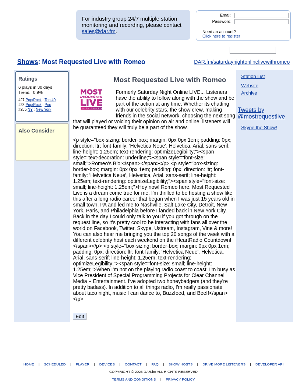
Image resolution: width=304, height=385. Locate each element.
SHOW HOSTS (181, 364)
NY (30, 109)
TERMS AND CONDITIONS (134, 379)
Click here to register (221, 36)
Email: (225, 15)
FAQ (156, 364)
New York (43, 109)
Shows (27, 62)
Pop (48, 105)
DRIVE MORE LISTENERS (224, 364)
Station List (253, 76)
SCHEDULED (55, 364)
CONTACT (133, 364)
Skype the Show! (259, 127)
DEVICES (107, 364)
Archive (249, 93)
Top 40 (50, 100)
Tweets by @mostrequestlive (261, 113)
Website (249, 85)
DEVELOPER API (269, 364)
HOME (29, 364)
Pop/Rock (33, 100)
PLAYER (83, 364)
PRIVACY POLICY (180, 379)
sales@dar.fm (99, 31)
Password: (221, 21)
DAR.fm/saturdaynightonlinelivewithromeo (242, 62)
